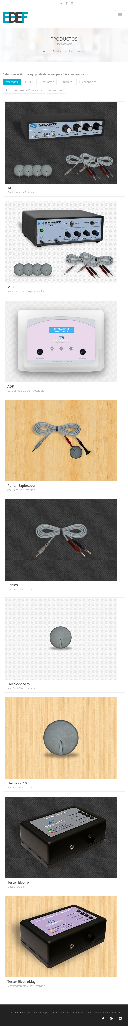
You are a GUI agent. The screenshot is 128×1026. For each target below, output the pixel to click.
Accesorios (55, 90)
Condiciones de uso (82, 1012)
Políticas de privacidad (107, 1012)
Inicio (45, 51)
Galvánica (66, 82)
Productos (59, 51)
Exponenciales (87, 82)
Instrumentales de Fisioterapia (24, 90)
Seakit (66, 1012)
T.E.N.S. (29, 82)
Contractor (47, 82)
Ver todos (12, 82)
